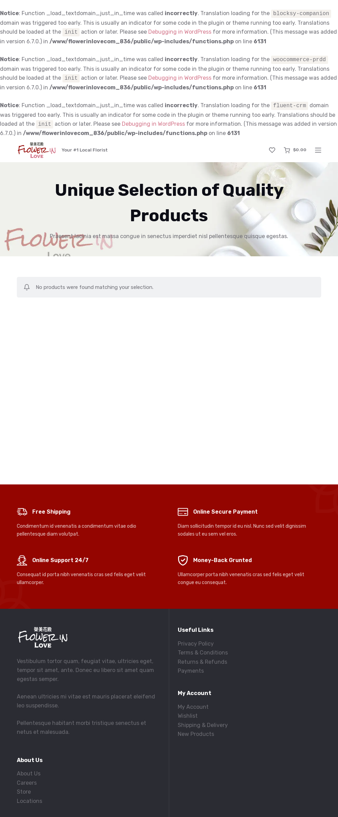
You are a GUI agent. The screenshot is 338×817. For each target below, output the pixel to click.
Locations (29, 801)
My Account (193, 707)
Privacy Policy (196, 643)
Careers (27, 783)
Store (24, 791)
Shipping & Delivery (203, 725)
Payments (191, 671)
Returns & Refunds (202, 662)
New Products (196, 734)
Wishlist (188, 716)
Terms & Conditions (203, 652)
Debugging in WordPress (179, 32)
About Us (28, 773)
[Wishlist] (272, 150)
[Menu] (318, 150)
